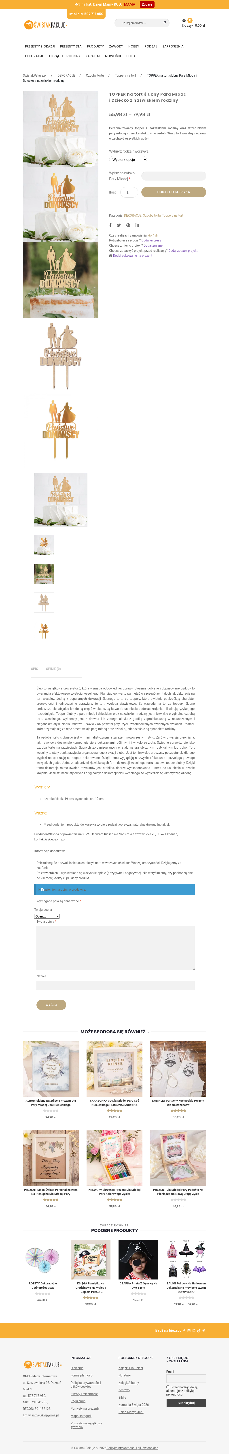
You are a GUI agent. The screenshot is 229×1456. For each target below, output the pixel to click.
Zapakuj (93, 56)
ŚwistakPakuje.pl (35, 75)
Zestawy (124, 1398)
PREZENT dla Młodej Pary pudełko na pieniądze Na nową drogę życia (178, 1193)
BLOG (130, 56)
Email (170, 1379)
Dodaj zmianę (153, 245)
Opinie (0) (53, 669)
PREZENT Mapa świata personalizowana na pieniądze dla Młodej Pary (50, 1195)
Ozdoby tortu (95, 75)
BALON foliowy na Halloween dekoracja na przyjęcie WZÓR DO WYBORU (186, 1294)
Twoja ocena (43, 909)
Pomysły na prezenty (85, 1416)
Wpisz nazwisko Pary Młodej (122, 176)
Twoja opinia (46, 921)
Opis (34, 669)
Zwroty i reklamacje (84, 1401)
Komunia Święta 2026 (134, 1412)
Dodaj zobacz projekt (182, 250)
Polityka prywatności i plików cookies (86, 1392)
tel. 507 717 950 (34, 1403)
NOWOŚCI (113, 56)
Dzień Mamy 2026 (131, 1420)
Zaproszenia (173, 46)
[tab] (34, 669)
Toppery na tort (125, 75)
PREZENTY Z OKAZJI (40, 46)
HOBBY (133, 46)
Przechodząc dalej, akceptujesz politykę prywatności (182, 1398)
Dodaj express (151, 240)
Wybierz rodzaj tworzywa (128, 151)
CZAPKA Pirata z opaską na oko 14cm (138, 1292)
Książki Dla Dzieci (131, 1375)
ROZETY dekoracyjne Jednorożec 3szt (43, 1292)
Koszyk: (194, 23)
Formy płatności (82, 1383)
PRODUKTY (95, 46)
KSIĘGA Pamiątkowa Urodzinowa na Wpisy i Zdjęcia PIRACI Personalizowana (90, 1294)
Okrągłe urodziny (64, 56)
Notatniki (125, 1383)
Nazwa (41, 976)
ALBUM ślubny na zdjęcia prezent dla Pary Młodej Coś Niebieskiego (51, 1103)
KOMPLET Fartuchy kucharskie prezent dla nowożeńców (178, 1103)
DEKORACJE (34, 56)
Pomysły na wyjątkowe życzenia (86, 1432)
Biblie (122, 1405)
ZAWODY (116, 46)
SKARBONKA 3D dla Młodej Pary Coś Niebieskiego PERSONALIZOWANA (114, 1103)
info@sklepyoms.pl (45, 1423)
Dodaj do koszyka (173, 192)
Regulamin (78, 1409)
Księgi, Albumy (129, 1390)
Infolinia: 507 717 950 (86, 14)
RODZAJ (150, 46)
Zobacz (147, 4)
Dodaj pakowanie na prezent (132, 255)
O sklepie (77, 1375)
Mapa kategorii (81, 1423)
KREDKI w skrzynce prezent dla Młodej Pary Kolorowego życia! (114, 1193)
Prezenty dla (71, 46)
